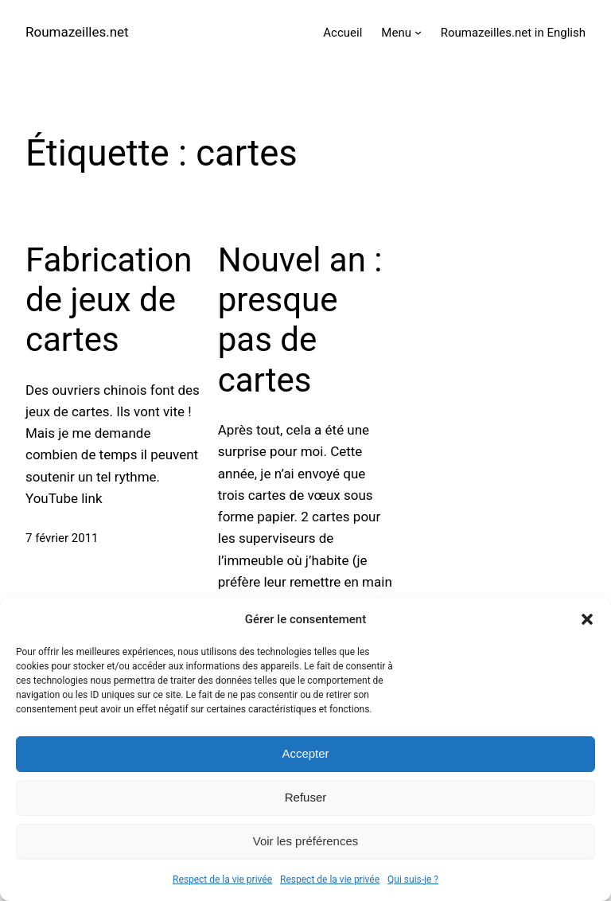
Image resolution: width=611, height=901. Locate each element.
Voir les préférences (306, 841)
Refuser (306, 797)
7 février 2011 (62, 538)
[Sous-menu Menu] (418, 32)
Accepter (305, 753)
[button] (587, 619)
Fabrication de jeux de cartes (108, 300)
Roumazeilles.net (77, 32)
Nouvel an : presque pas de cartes (300, 320)
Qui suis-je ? (412, 879)
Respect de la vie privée (222, 879)
